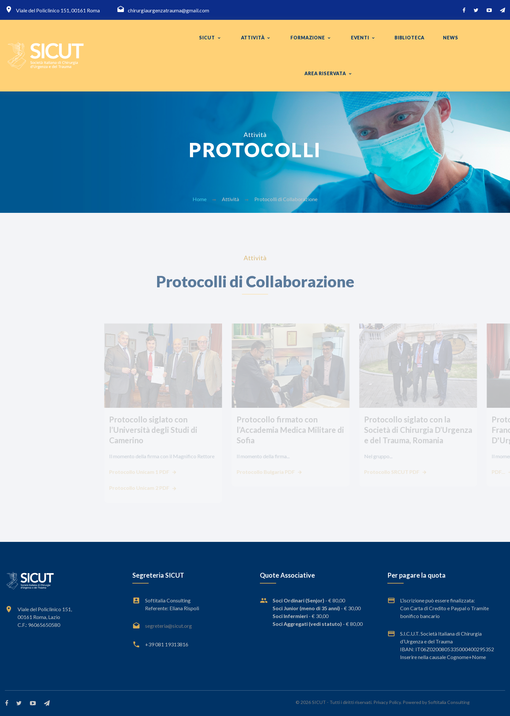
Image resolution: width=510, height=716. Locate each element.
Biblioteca (409, 37)
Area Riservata (325, 73)
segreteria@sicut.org (168, 626)
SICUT (207, 37)
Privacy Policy (387, 702)
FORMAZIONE (307, 37)
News (450, 37)
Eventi (360, 37)
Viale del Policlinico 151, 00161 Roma (58, 10)
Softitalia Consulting (449, 702)
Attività (253, 37)
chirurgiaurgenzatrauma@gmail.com (168, 10)
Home (200, 199)
